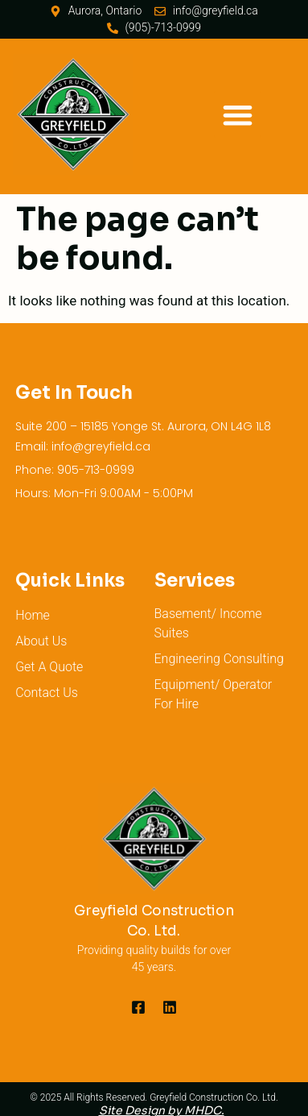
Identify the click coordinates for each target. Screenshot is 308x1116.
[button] (237, 115)
